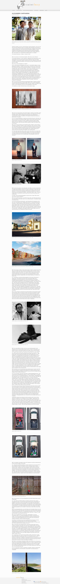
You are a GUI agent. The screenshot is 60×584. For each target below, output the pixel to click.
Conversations (19, 10)
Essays (13, 10)
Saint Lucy (28, 4)
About (46, 10)
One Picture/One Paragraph (28, 10)
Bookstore (42, 10)
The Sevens (36, 10)
